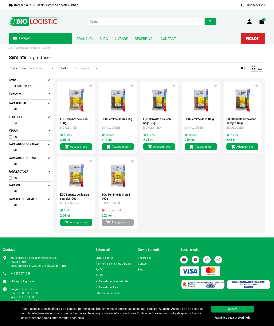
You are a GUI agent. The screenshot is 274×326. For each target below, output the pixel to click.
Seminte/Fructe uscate (27, 48)
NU (15, 109)
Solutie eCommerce (238, 319)
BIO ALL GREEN (23, 86)
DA (15, 123)
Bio (10, 48)
